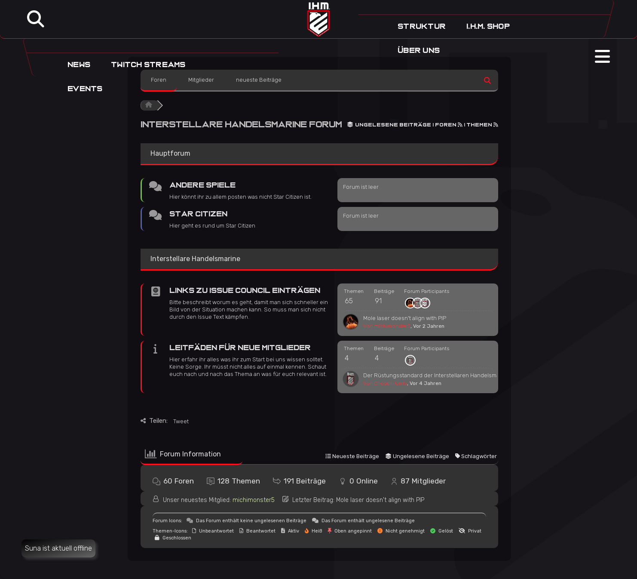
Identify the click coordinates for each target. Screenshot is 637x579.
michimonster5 (254, 500)
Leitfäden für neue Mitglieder (240, 347)
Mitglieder (201, 80)
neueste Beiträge (259, 80)
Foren (158, 80)
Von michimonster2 (386, 326)
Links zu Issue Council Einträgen (244, 290)
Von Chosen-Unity (385, 383)
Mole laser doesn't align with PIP (404, 318)
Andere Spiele (202, 185)
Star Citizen (198, 214)
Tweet (181, 421)
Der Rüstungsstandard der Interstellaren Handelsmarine (436, 375)
